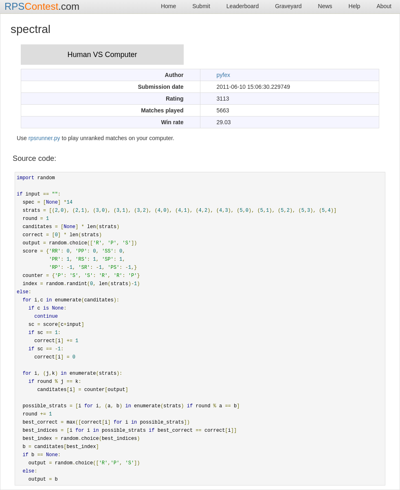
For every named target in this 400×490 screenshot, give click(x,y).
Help (354, 6)
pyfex (223, 75)
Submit (201, 6)
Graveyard (288, 6)
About (383, 6)
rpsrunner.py (44, 138)
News (325, 6)
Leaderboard (242, 6)
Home (168, 6)
